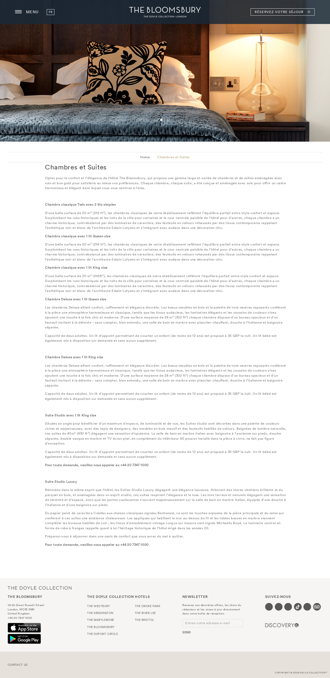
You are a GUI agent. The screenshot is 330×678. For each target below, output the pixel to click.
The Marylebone (100, 620)
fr (50, 12)
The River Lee (145, 613)
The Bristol (144, 620)
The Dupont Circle (102, 634)
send (186, 632)
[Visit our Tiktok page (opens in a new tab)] (298, 607)
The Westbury (98, 606)
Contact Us (18, 665)
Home (145, 157)
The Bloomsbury (165, 12)
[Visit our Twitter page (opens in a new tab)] (278, 607)
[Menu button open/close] (18, 12)
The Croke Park (147, 606)
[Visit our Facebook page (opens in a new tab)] (269, 607)
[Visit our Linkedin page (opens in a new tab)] (307, 607)
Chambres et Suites (173, 157)
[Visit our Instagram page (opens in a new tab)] (288, 607)
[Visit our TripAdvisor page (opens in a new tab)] (317, 607)
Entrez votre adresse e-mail (207, 623)
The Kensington (100, 613)
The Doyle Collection (40, 588)
